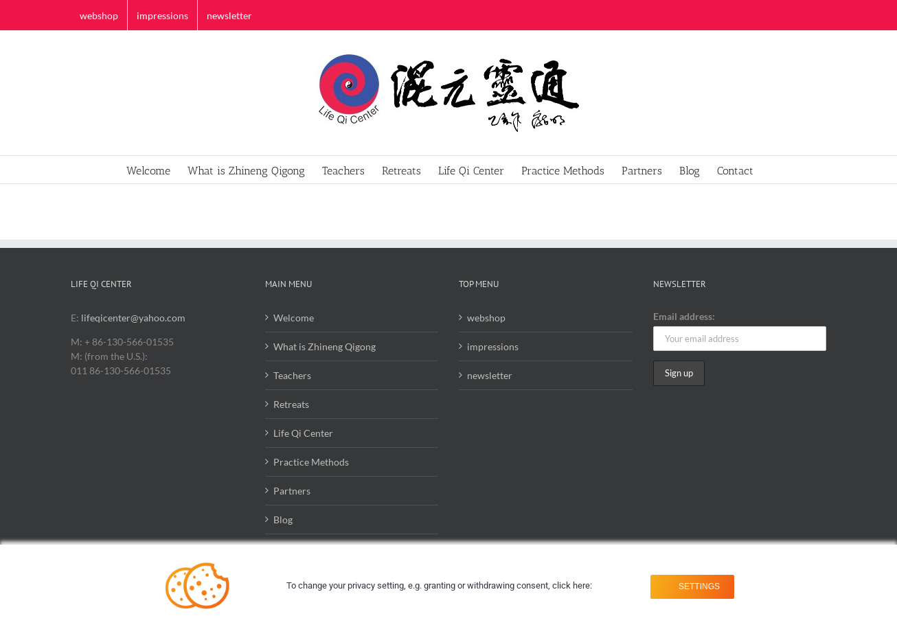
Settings (696, 586)
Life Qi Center (303, 433)
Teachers (292, 375)
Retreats (291, 404)
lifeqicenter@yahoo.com (133, 317)
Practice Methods (311, 462)
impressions (493, 346)
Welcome (293, 317)
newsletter (489, 375)
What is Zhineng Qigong (324, 346)
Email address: (684, 316)
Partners (291, 491)
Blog (283, 519)
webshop (486, 317)
